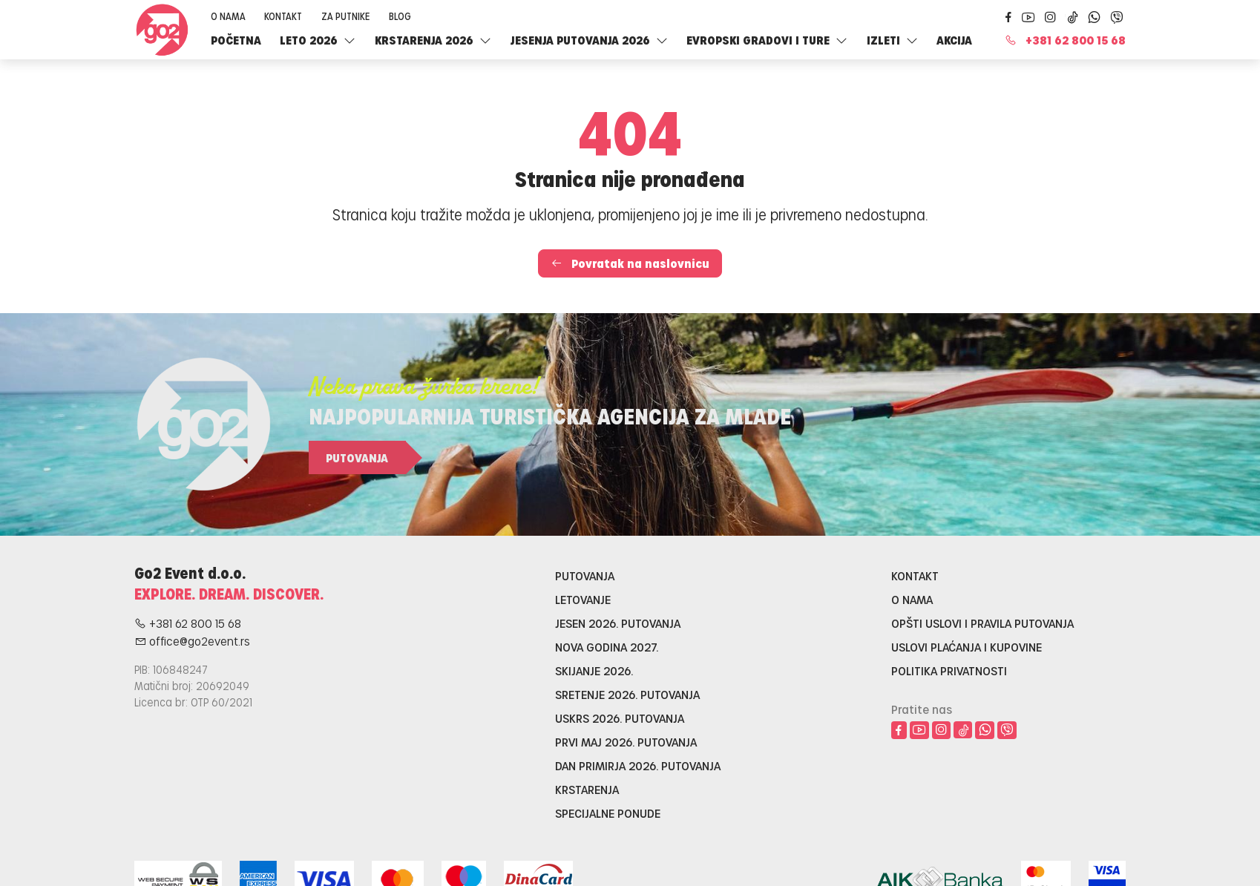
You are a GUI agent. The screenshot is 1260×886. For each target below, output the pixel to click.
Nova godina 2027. (606, 647)
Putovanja (357, 457)
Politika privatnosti (949, 670)
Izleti (892, 40)
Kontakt (283, 16)
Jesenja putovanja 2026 (589, 40)
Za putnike (345, 16)
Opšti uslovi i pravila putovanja (982, 623)
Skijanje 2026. (594, 670)
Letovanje (583, 599)
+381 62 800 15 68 (1065, 40)
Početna (236, 40)
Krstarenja (587, 789)
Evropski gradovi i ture (766, 40)
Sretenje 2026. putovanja (627, 694)
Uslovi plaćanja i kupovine (966, 647)
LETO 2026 (317, 40)
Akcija (954, 40)
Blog (400, 16)
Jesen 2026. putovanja (617, 623)
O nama (228, 16)
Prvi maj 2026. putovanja (626, 742)
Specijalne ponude (607, 813)
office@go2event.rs (192, 641)
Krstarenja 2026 (433, 40)
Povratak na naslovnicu (630, 263)
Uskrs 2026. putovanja (619, 718)
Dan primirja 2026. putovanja (638, 765)
